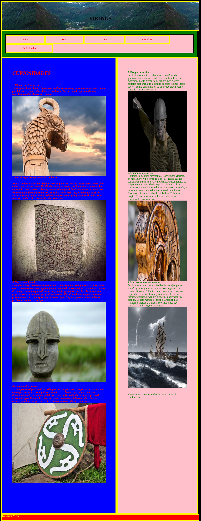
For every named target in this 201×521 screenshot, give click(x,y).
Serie (64, 39)
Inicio (25, 39)
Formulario (147, 39)
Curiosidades (29, 48)
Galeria (104, 39)
